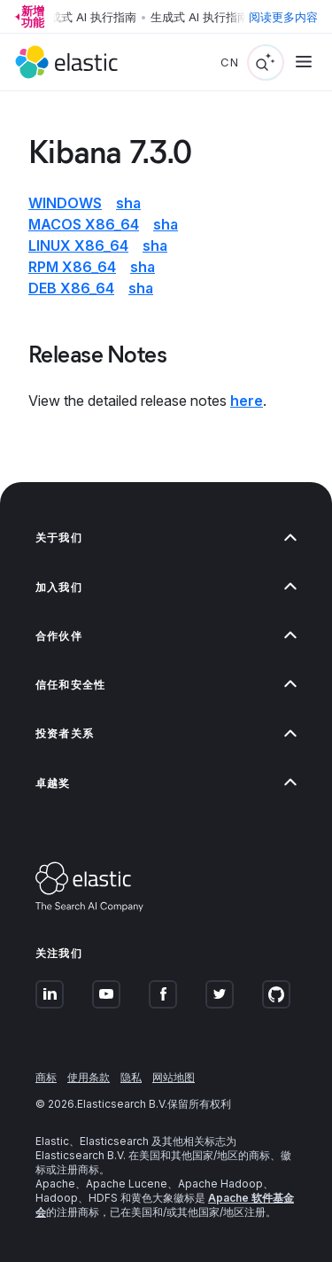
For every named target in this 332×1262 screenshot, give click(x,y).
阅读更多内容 (283, 17)
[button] (166, 537)
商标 (46, 1077)
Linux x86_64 (78, 245)
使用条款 (88, 1077)
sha (128, 203)
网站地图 (173, 1077)
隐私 (131, 1077)
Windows (65, 203)
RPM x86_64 (72, 267)
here (246, 400)
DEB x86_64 (71, 288)
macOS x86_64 (83, 224)
